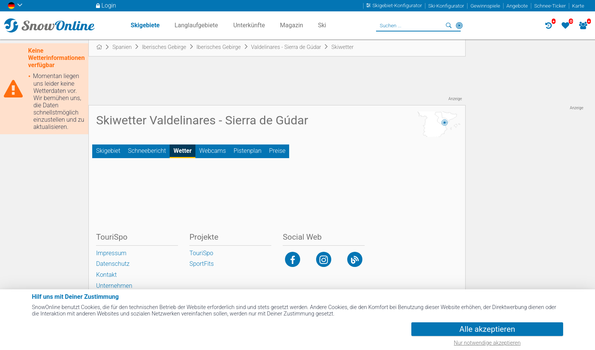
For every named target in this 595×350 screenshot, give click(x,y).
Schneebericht (147, 150)
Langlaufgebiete (196, 25)
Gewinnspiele (485, 6)
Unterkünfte (249, 25)
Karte (578, 6)
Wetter (182, 150)
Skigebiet (108, 150)
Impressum (111, 253)
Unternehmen (114, 285)
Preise (277, 150)
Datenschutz (112, 263)
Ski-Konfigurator (446, 6)
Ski (322, 25)
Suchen (448, 25)
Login (108, 5)
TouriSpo (201, 253)
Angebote (517, 6)
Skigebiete (145, 25)
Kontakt (106, 274)
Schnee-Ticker (550, 6)
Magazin (291, 25)
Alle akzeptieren (487, 329)
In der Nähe (459, 25)
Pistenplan (247, 150)
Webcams (212, 150)
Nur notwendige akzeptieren (487, 343)
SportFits (201, 263)
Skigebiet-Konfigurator (397, 6)
